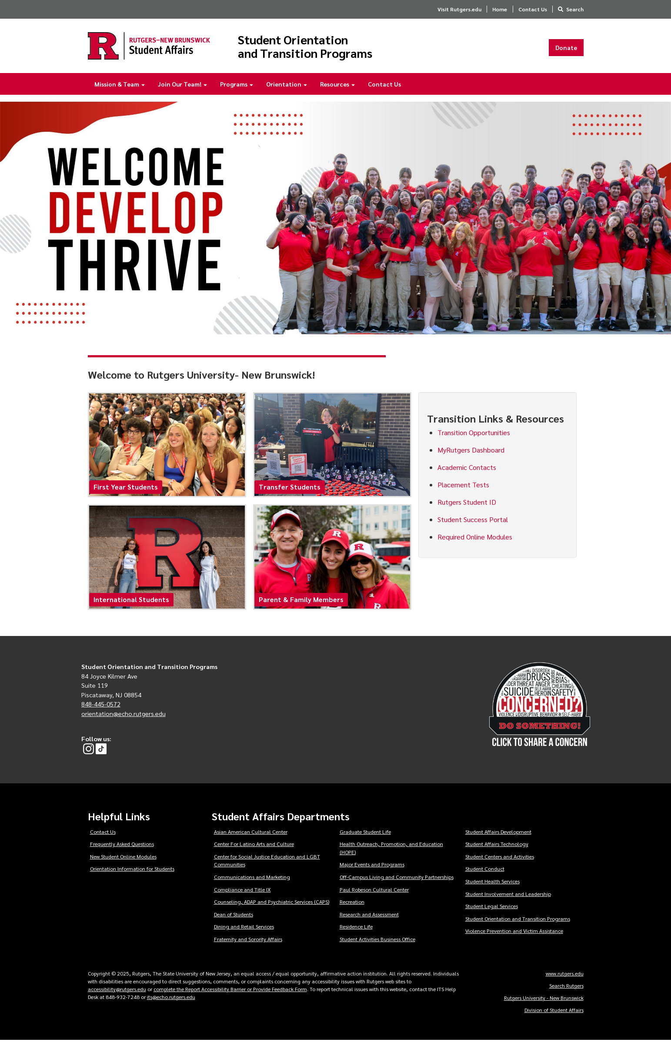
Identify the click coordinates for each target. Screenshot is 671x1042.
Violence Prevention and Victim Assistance (514, 932)
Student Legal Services (491, 908)
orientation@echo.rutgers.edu (123, 715)
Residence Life (356, 928)
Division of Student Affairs (554, 1011)
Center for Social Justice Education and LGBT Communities (267, 862)
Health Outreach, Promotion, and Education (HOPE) (391, 850)
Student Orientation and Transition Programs (316, 46)
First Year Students (125, 489)
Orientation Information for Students (132, 870)
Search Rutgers (566, 987)
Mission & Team (119, 86)
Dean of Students (233, 915)
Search (575, 9)
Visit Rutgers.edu (459, 9)
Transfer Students (289, 489)
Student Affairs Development (498, 833)
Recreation (352, 903)
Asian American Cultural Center (250, 833)
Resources (337, 86)
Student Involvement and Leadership (508, 895)
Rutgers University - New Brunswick (544, 999)
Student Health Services (492, 883)
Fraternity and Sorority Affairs (248, 941)
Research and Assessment (369, 915)
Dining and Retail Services (244, 928)
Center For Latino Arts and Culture (254, 845)
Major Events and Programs (372, 866)
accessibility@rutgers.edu (117, 990)
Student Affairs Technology (496, 845)
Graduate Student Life (365, 833)
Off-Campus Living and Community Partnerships (397, 879)
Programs (236, 86)
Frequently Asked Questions (122, 845)
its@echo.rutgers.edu (171, 998)
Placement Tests (463, 486)
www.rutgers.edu (565, 975)
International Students (131, 601)
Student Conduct (484, 870)
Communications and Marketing (252, 879)
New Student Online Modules (123, 858)
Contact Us (532, 9)
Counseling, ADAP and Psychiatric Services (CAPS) (271, 903)
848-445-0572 (100, 706)
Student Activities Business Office (377, 941)
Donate (566, 48)
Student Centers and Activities (499, 858)
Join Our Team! (182, 86)
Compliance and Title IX (242, 891)
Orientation (286, 86)
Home (499, 9)
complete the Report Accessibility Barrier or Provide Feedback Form (230, 990)
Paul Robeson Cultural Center (374, 891)
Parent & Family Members (301, 601)
